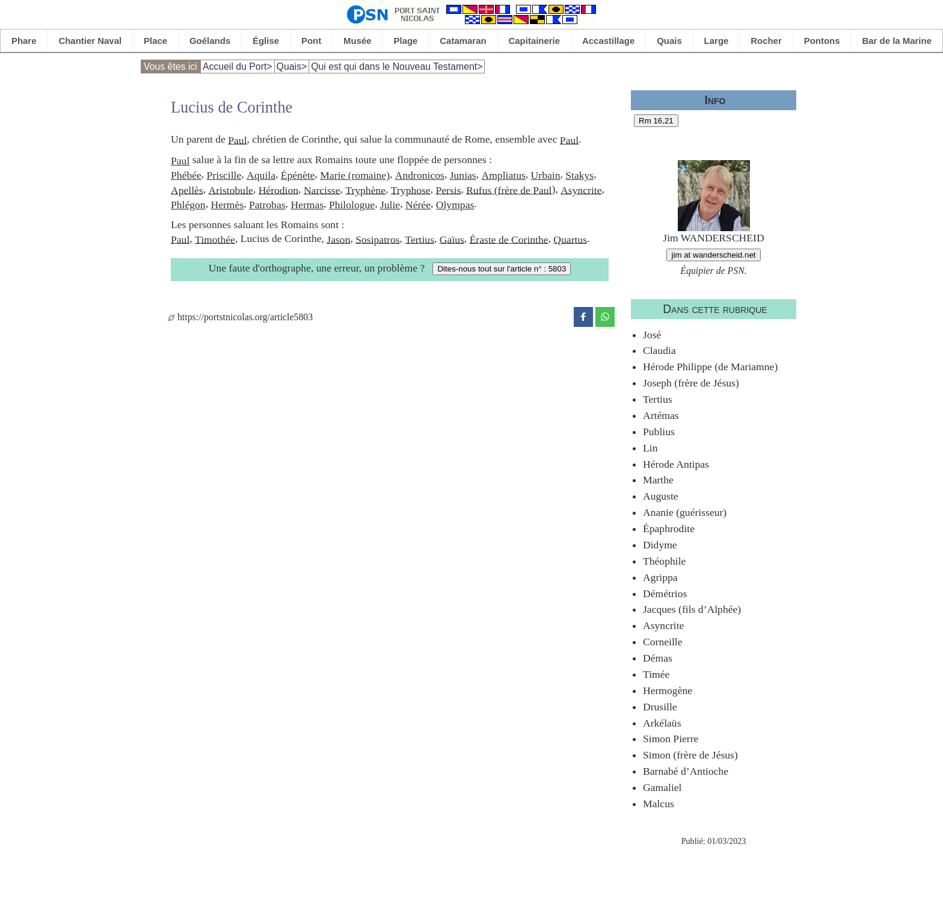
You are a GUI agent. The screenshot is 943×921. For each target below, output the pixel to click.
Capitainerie (535, 41)
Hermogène (667, 690)
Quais (669, 41)
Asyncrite (581, 190)
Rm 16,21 (656, 120)
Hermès (227, 205)
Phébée (186, 175)
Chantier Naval (89, 41)
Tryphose (411, 190)
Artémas (661, 415)
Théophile (664, 561)
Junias (463, 175)
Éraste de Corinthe (509, 239)
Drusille (660, 707)
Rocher (766, 41)
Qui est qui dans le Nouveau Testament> (396, 66)
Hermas (307, 205)
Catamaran (463, 41)
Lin (650, 448)
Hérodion (278, 190)
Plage (406, 41)
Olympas (455, 205)
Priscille (224, 175)
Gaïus (452, 239)
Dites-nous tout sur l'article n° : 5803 (501, 268)
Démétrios (665, 594)
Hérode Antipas (676, 464)
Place (155, 41)
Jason (338, 239)
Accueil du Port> (237, 66)
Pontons (822, 41)
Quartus (570, 239)
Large (716, 41)
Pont (311, 41)
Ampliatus (503, 175)
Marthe (658, 480)
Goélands (209, 41)
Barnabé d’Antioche (685, 771)
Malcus (658, 804)
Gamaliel (662, 787)
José (652, 335)
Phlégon (188, 205)
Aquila (261, 175)
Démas (657, 658)
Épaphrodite (669, 529)
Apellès (187, 190)
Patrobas (267, 205)
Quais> (292, 66)
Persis (448, 190)
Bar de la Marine (897, 41)
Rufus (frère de (499, 190)
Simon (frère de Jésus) (690, 755)
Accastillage (608, 41)
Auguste (660, 496)
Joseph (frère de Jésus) (691, 383)
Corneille (662, 642)
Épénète (298, 175)
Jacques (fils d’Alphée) (692, 609)
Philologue (352, 205)
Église (266, 41)
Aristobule (231, 190)
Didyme (660, 545)
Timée (656, 674)
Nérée (418, 205)
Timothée (215, 239)
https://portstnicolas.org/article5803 (240, 317)
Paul (237, 140)
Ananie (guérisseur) (684, 512)
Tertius (419, 239)
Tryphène (365, 190)
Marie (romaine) (355, 175)
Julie (390, 205)
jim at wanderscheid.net (713, 254)
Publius (659, 432)
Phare (24, 41)
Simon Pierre (670, 739)
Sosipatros (377, 239)
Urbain (546, 175)
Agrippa (660, 577)
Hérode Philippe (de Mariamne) (710, 367)
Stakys (579, 175)
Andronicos (419, 175)
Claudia (659, 350)
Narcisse (322, 190)
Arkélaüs (662, 723)
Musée (357, 41)
